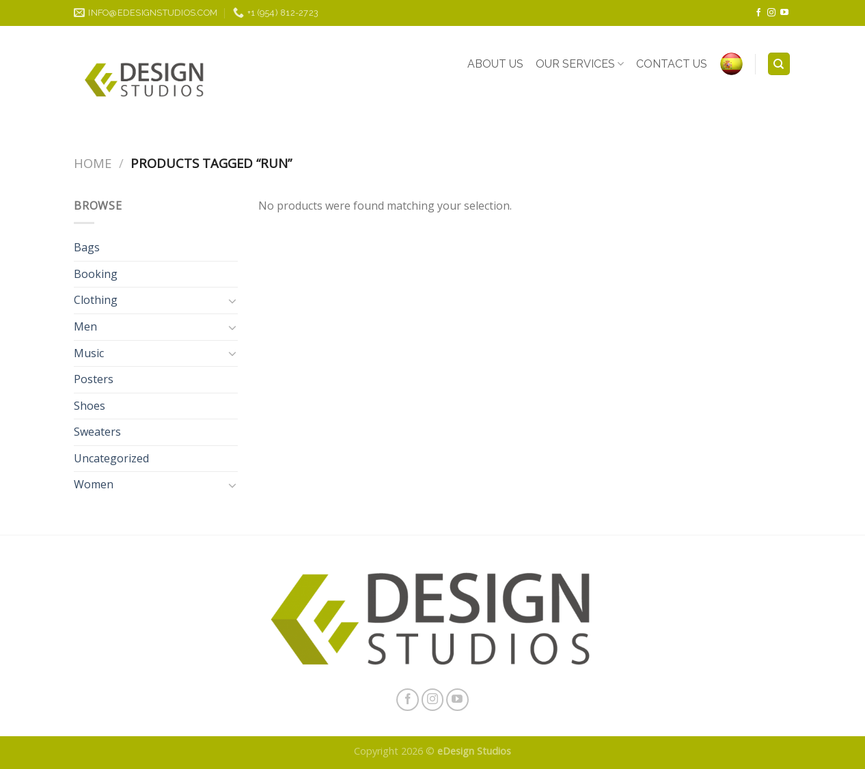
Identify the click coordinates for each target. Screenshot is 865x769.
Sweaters (97, 431)
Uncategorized (111, 458)
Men (85, 326)
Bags (87, 247)
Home (92, 162)
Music (89, 353)
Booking (96, 273)
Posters (93, 379)
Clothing (96, 299)
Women (93, 484)
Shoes (89, 405)
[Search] (779, 64)
